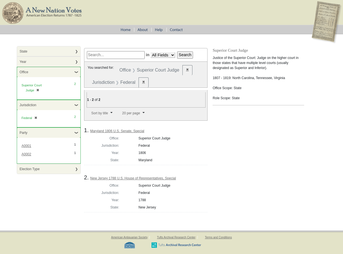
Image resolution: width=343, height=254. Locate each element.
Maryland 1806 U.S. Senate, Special (117, 131)
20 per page (131, 113)
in (147, 55)
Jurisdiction (28, 105)
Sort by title (99, 113)
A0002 (26, 154)
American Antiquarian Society (129, 237)
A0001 (26, 146)
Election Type (30, 169)
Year (23, 62)
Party (23, 133)
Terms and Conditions (218, 237)
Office (24, 72)
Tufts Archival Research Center (176, 237)
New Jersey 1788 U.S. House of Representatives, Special (133, 178)
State (23, 51)
